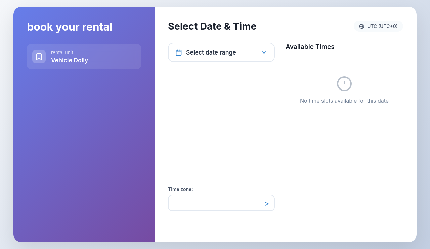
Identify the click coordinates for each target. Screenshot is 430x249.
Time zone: (180, 189)
